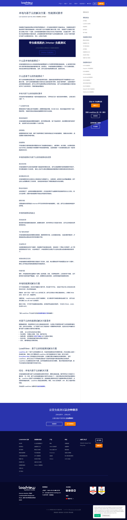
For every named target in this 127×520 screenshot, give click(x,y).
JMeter (51, 459)
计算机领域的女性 (23, 455)
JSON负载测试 (86, 80)
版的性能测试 (41, 386)
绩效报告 (67, 449)
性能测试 (38, 16)
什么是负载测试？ (38, 443)
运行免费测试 (70, 424)
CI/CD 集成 (67, 459)
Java (26, 300)
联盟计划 (21, 459)
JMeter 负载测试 (47, 52)
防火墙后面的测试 (69, 455)
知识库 (20, 443)
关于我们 (21, 471)
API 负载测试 (37, 455)
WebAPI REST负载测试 (89, 89)
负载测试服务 (22, 465)
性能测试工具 (86, 43)
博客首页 (86, 12)
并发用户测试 (86, 55)
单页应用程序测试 (87, 83)
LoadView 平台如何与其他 (30, 313)
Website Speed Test (85, 443)
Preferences (106, 515)
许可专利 (66, 512)
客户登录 (99, 440)
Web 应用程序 (53, 446)
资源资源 (82, 3)
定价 (70, 3)
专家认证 (21, 468)
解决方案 (21, 82)
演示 (95, 3)
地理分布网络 (68, 452)
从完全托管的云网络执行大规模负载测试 (47, 48)
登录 (89, 3)
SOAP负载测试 (86, 86)
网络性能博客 (22, 452)
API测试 (85, 20)
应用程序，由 (68, 247)
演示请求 (21, 449)
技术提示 (44, 16)
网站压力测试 (37, 449)
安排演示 (95, 116)
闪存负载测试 (86, 71)
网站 (51, 443)
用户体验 (85, 32)
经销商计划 (21, 462)
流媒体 (51, 455)
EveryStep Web (24, 356)
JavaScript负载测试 (88, 77)
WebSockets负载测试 (88, 92)
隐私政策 (56, 512)
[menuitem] (70, 499)
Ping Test (82, 445)
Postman (52, 452)
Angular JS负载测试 (88, 68)
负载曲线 (67, 443)
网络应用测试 (86, 40)
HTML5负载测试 (87, 74)
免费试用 (99, 445)
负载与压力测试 (86, 57)
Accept (97, 515)
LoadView (22, 352)
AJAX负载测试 (86, 65)
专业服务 (95, 126)
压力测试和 (50, 298)
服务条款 (61, 512)
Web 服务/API (53, 449)
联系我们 (21, 446)
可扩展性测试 (86, 46)
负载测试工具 (37, 446)
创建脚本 (67, 446)
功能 (65, 3)
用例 (75, 3)
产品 (60, 3)
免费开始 (101, 3)
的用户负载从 (38, 336)
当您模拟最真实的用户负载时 (27, 247)
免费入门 (95, 105)
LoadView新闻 (86, 23)
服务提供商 (49, 82)
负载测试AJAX (86, 52)
